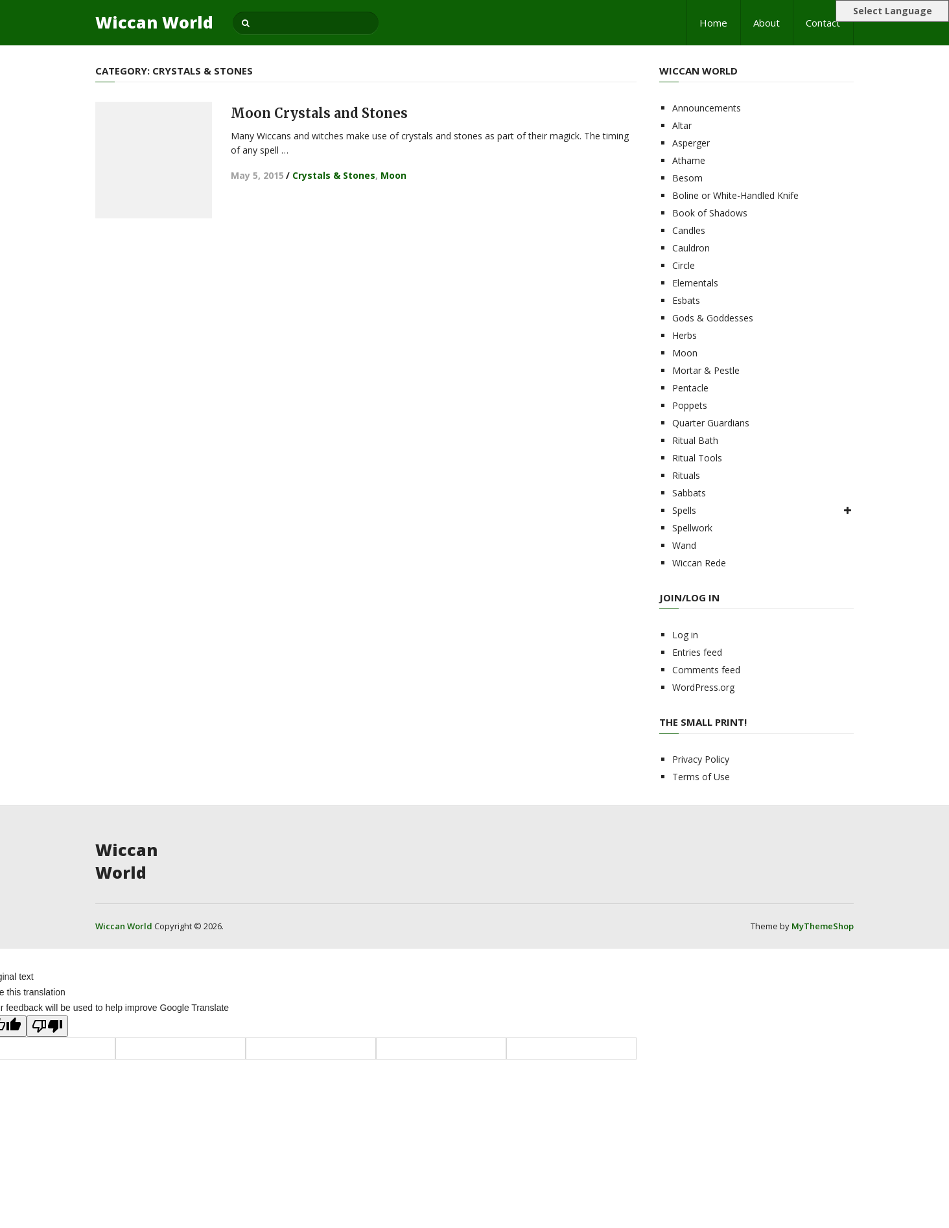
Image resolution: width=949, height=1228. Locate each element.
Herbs (684, 335)
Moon (393, 175)
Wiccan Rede (699, 563)
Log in (685, 635)
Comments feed (706, 670)
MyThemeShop (822, 926)
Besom (687, 178)
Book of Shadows (709, 213)
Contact (823, 22)
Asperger (691, 143)
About (766, 22)
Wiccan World (154, 22)
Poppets (689, 405)
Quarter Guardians (710, 423)
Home (713, 22)
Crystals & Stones (333, 175)
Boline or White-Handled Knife (735, 195)
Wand (684, 545)
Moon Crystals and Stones (319, 113)
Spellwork (692, 528)
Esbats (686, 300)
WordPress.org (703, 687)
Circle (683, 265)
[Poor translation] (47, 1026)
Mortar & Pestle (706, 370)
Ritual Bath (695, 440)
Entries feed (697, 652)
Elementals (695, 283)
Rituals (686, 475)
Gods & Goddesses (712, 318)
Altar (682, 125)
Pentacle (690, 388)
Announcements (706, 108)
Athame (688, 160)
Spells (684, 510)
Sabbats (689, 493)
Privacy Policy (700, 759)
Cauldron (691, 248)
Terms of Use (701, 776)
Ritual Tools (697, 458)
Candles (688, 230)
